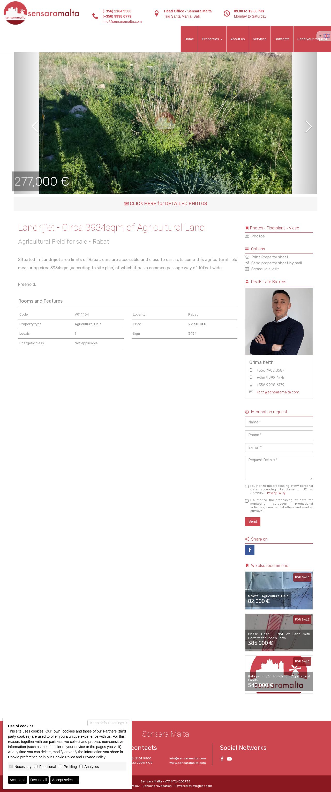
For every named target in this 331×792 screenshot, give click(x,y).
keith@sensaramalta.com (278, 392)
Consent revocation (157, 786)
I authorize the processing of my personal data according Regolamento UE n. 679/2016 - (279, 489)
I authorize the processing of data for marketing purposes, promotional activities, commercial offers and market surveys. (279, 505)
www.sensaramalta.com (187, 763)
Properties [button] (212, 39)
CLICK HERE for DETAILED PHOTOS (165, 203)
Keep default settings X (108, 723)
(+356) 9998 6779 (117, 16)
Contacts (282, 39)
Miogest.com (202, 786)
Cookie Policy (64, 757)
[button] (29, 123)
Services (260, 39)
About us (237, 39)
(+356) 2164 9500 (117, 11)
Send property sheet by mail (273, 263)
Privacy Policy (276, 493)
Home (189, 39)
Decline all (38, 780)
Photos (255, 236)
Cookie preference (22, 757)
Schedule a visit (262, 269)
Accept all (17, 780)
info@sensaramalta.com (122, 21)
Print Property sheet (266, 257)
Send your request (312, 39)
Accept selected (65, 780)
